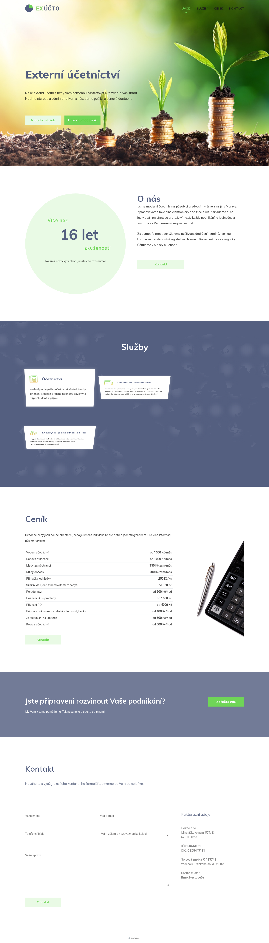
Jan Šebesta (134, 938)
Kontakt (236, 8)
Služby (202, 8)
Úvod (186, 8)
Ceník (218, 8)
